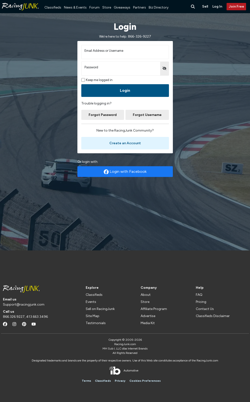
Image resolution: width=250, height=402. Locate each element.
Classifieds (52, 7)
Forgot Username (147, 115)
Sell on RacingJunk (100, 309)
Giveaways (122, 7)
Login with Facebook (125, 171)
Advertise (148, 316)
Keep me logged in (97, 80)
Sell (205, 6)
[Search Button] (193, 6)
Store (106, 7)
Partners (139, 7)
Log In (217, 6)
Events (91, 302)
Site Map (92, 316)
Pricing (201, 302)
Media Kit (148, 323)
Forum (94, 7)
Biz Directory (158, 7)
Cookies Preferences (145, 380)
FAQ (199, 295)
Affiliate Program (154, 309)
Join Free (236, 6)
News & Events (75, 7)
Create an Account (125, 143)
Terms (86, 380)
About (146, 295)
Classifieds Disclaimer (213, 316)
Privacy (120, 380)
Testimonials (96, 323)
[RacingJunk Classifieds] (20, 12)
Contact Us (205, 309)
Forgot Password (103, 115)
